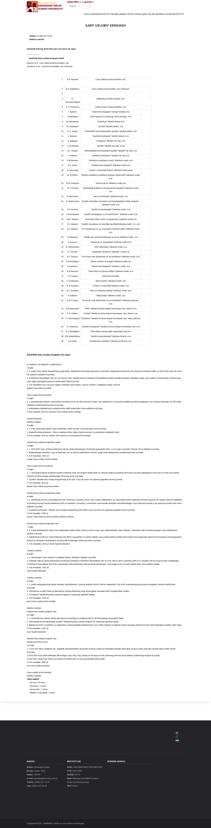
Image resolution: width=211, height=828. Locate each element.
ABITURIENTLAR (127, 17)
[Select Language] (79, 6)
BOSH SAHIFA (85, 17)
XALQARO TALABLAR (146, 17)
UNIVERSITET (99, 17)
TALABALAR (113, 17)
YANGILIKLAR (163, 17)
